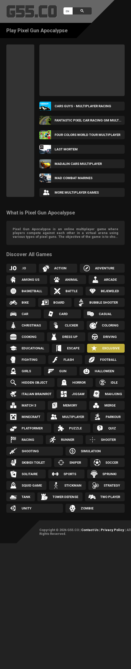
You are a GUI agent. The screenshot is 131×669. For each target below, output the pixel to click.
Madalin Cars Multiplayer (78, 164)
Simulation (91, 451)
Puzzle (75, 428)
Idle (114, 382)
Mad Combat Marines (73, 178)
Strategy (112, 485)
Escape (73, 348)
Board (58, 302)
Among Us (30, 280)
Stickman (72, 485)
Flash (68, 360)
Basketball (32, 291)
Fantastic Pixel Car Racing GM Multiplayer (90, 120)
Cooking (29, 337)
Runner (67, 440)
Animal (71, 280)
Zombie (87, 508)
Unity (26, 508)
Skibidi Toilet (33, 462)
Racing (28, 440)
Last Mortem (66, 149)
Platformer (32, 428)
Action (60, 268)
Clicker (71, 325)
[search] (67, 11)
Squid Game (32, 485)
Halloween (104, 371)
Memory (70, 405)
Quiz (112, 428)
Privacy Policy (112, 530)
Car (25, 314)
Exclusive (111, 348)
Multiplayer (73, 417)
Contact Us (90, 530)
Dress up (70, 337)
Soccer (111, 462)
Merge (110, 405)
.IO (24, 268)
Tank (26, 497)
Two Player (110, 497)
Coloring (110, 325)
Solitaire (30, 474)
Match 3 (29, 405)
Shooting (30, 451)
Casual (105, 314)
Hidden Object (34, 382)
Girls (26, 371)
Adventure (104, 268)
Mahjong (113, 394)
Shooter (108, 440)
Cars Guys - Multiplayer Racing (83, 106)
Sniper (75, 462)
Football (108, 360)
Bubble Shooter (103, 302)
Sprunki (109, 474)
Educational (33, 348)
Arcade (110, 280)
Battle (71, 291)
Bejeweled (110, 291)
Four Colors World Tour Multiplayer (87, 135)
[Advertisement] (26, 120)
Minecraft (31, 417)
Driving (110, 337)
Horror (79, 382)
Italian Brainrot (37, 394)
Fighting (30, 360)
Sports (69, 474)
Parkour (113, 417)
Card (63, 314)
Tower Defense (65, 497)
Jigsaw (78, 394)
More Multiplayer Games (77, 192)
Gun (63, 371)
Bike (25, 302)
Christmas (31, 325)
